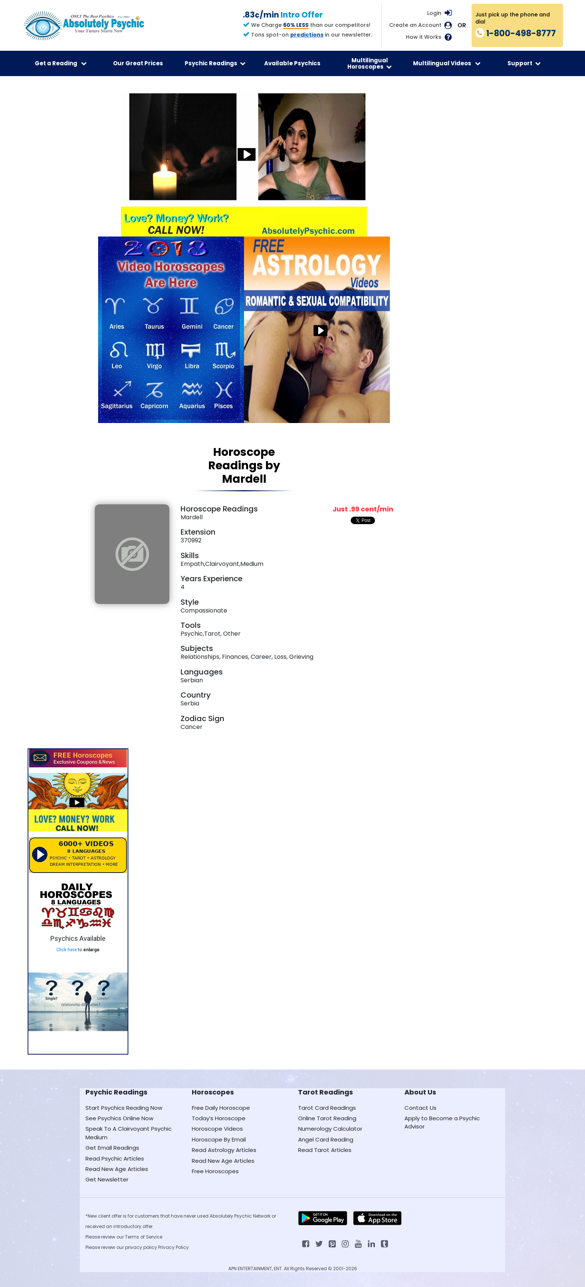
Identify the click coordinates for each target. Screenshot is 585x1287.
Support (524, 63)
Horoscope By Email (219, 1139)
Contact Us (420, 1108)
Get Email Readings (112, 1148)
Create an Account (415, 25)
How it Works (423, 37)
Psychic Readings (215, 63)
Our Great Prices (138, 63)
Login (434, 13)
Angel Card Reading (325, 1139)
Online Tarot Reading (327, 1118)
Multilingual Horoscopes (369, 63)
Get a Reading (61, 63)
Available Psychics (292, 63)
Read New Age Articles (116, 1169)
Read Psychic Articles (114, 1158)
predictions (306, 34)
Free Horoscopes (215, 1171)
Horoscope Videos (217, 1129)
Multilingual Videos (447, 63)
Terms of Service (143, 1237)
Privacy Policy (173, 1247)
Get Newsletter (106, 1179)
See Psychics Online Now (119, 1118)
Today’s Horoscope (218, 1118)
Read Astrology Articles (224, 1150)
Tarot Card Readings (327, 1108)
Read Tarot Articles (324, 1150)
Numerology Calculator (330, 1129)
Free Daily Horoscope (221, 1108)
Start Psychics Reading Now (123, 1108)
